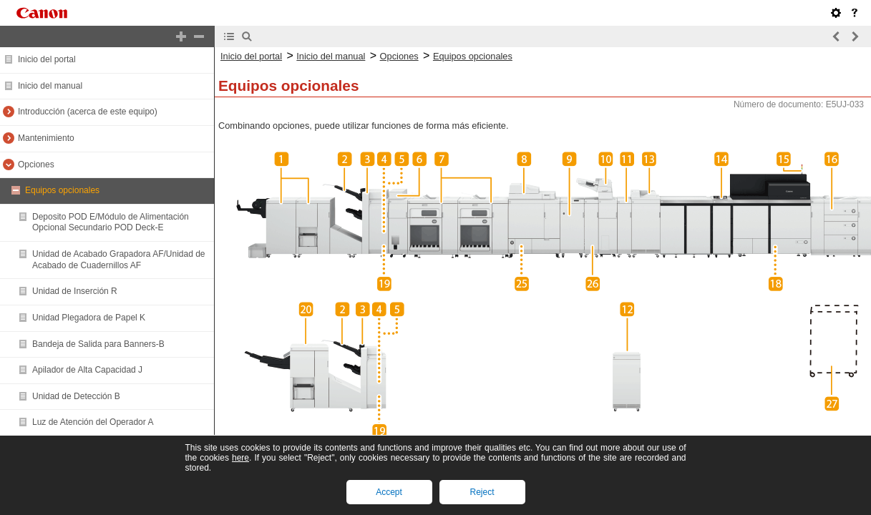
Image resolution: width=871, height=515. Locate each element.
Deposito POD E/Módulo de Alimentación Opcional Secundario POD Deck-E (110, 222)
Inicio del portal (47, 59)
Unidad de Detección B (76, 396)
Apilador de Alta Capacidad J (87, 370)
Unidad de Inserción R (74, 291)
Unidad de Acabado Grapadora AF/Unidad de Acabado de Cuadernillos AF (118, 259)
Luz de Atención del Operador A (92, 422)
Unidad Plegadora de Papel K (88, 318)
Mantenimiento (46, 138)
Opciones (36, 165)
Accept (389, 492)
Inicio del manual (50, 86)
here (240, 458)
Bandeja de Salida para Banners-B (98, 344)
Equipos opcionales (62, 190)
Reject (481, 492)
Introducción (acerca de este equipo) (87, 112)
